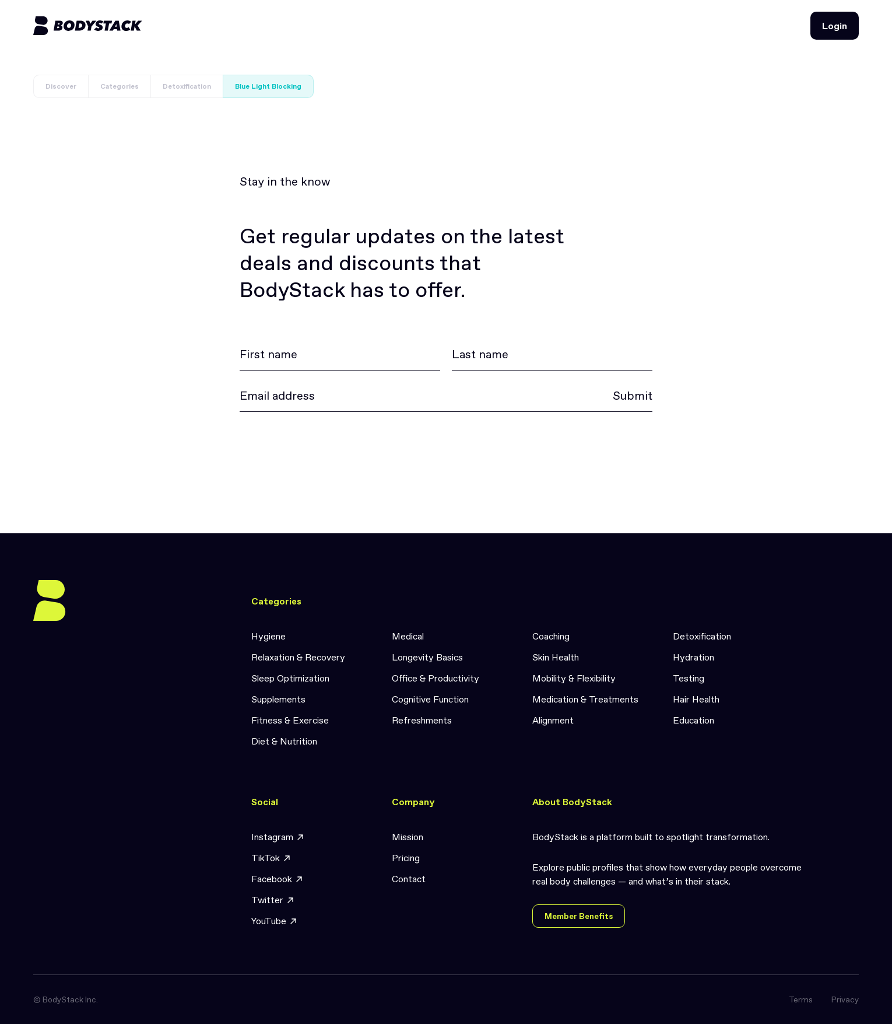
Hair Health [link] (696, 699)
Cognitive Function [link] (430, 699)
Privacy (845, 999)
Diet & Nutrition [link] (284, 741)
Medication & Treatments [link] (585, 699)
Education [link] (693, 720)
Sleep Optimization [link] (290, 678)
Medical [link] (408, 636)
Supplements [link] (278, 699)
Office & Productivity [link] (435, 678)
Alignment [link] (553, 720)
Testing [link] (688, 678)
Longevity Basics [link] (427, 657)
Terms (801, 999)
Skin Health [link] (555, 657)
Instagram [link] (278, 837)
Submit (632, 395)
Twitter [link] (273, 900)
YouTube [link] (274, 921)
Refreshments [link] (422, 720)
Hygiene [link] (268, 636)
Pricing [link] (406, 857)
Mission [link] (407, 836)
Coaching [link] (551, 636)
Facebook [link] (277, 879)
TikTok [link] (271, 858)
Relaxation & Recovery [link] (298, 657)
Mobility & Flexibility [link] (574, 678)
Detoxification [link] (702, 636)
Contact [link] (409, 878)
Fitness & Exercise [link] (290, 720)
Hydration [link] (693, 657)
